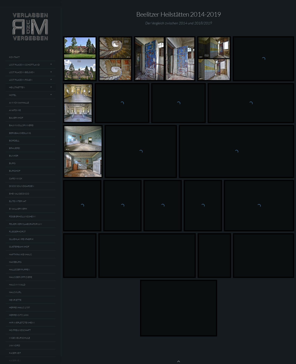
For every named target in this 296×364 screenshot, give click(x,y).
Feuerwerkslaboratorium (25, 224)
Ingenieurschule (19, 337)
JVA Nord (14, 345)
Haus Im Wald (17, 284)
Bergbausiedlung (20, 133)
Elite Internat (17, 201)
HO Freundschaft (20, 330)
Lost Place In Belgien (21, 72)
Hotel (12, 95)
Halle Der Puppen (19, 269)
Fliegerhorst (17, 231)
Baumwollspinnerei (21, 125)
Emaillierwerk (18, 208)
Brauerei (14, 148)
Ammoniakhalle (19, 102)
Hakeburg (15, 262)
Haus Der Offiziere (20, 277)
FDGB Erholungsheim (22, 216)
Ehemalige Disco (19, 193)
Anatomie (15, 110)
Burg (12, 163)
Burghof (14, 170)
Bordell (14, 140)
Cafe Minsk (15, 178)
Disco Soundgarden (21, 186)
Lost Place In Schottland (24, 64)
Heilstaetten (17, 87)
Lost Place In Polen (20, 79)
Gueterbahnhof (19, 246)
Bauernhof (16, 117)
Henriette (15, 299)
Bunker (13, 155)
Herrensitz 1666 (19, 315)
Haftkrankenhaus (20, 254)
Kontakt (14, 57)
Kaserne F (15, 353)
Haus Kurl (15, 292)
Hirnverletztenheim (22, 322)
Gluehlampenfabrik (21, 239)
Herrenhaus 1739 (19, 307)
